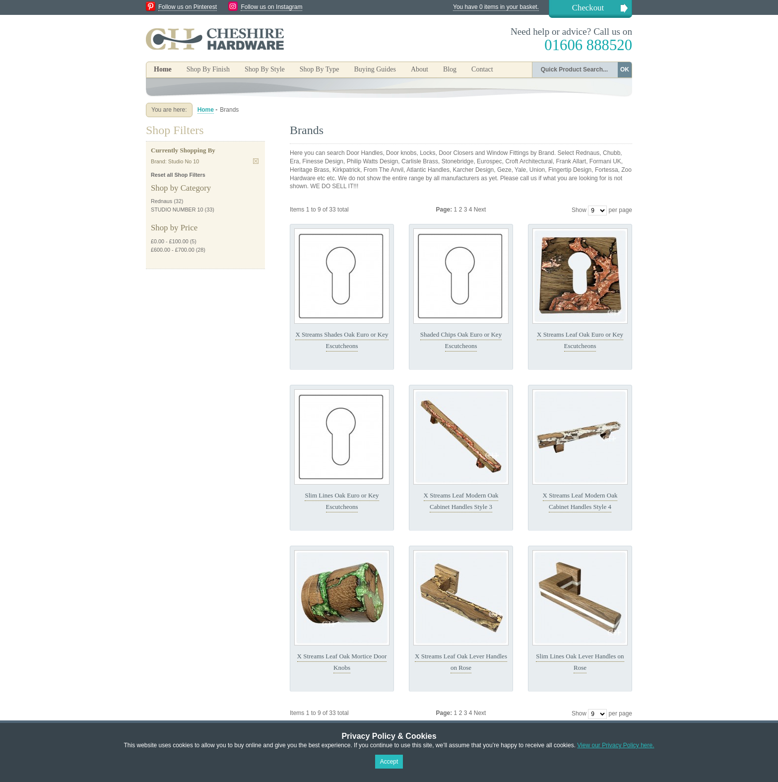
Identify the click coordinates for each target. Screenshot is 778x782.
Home (163, 69)
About (419, 69)
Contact (482, 69)
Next (480, 209)
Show (579, 210)
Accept (389, 761)
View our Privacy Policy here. (615, 745)
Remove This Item (256, 161)
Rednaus (161, 201)
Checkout (588, 7)
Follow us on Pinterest (187, 6)
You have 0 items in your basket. (496, 6)
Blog (449, 69)
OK (624, 69)
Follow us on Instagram (271, 6)
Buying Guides (374, 69)
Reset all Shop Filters (178, 175)
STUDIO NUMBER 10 (177, 210)
